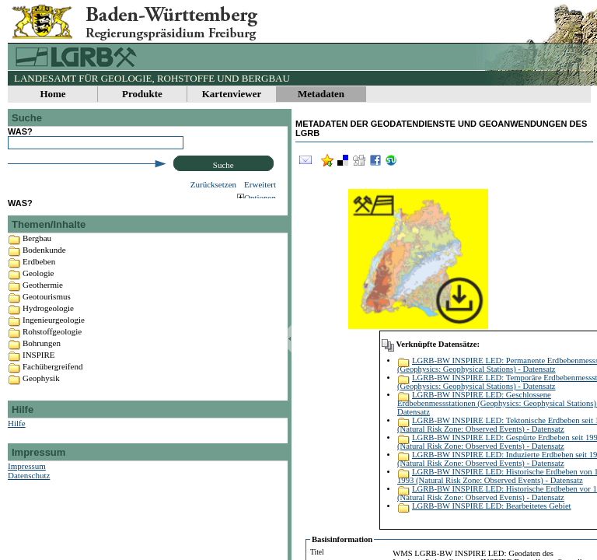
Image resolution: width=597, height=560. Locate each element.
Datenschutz (29, 489)
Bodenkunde (44, 263)
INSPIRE (39, 368)
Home (52, 94)
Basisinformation (342, 539)
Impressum (27, 480)
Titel (317, 552)
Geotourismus (47, 310)
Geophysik (41, 392)
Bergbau (37, 252)
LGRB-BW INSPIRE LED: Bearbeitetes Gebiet (491, 506)
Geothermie (43, 298)
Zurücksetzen (213, 184)
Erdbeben (39, 275)
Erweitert (260, 184)
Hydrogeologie (48, 322)
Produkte (142, 94)
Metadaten (321, 94)
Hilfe (17, 437)
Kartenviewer (232, 94)
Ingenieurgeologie (54, 333)
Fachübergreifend (52, 380)
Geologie (38, 287)
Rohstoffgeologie (52, 345)
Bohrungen (42, 357)
